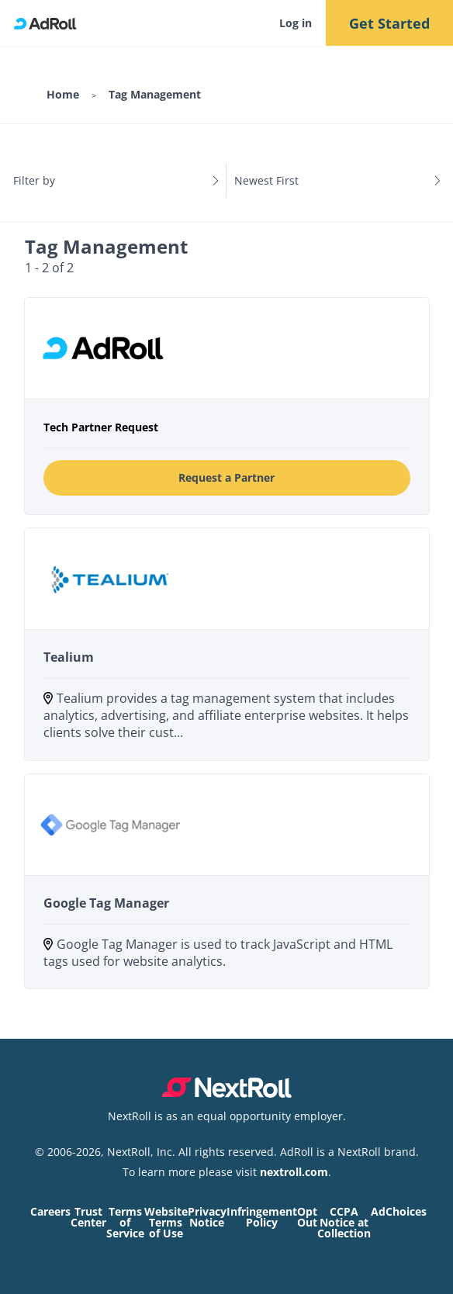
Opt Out (307, 1217)
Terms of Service (125, 1222)
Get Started (389, 23)
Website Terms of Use (166, 1222)
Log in (295, 23)
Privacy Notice (207, 1217)
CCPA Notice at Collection (344, 1222)
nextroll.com (294, 1171)
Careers (50, 1211)
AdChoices (399, 1211)
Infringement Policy (261, 1217)
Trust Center (88, 1217)
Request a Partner (226, 477)
